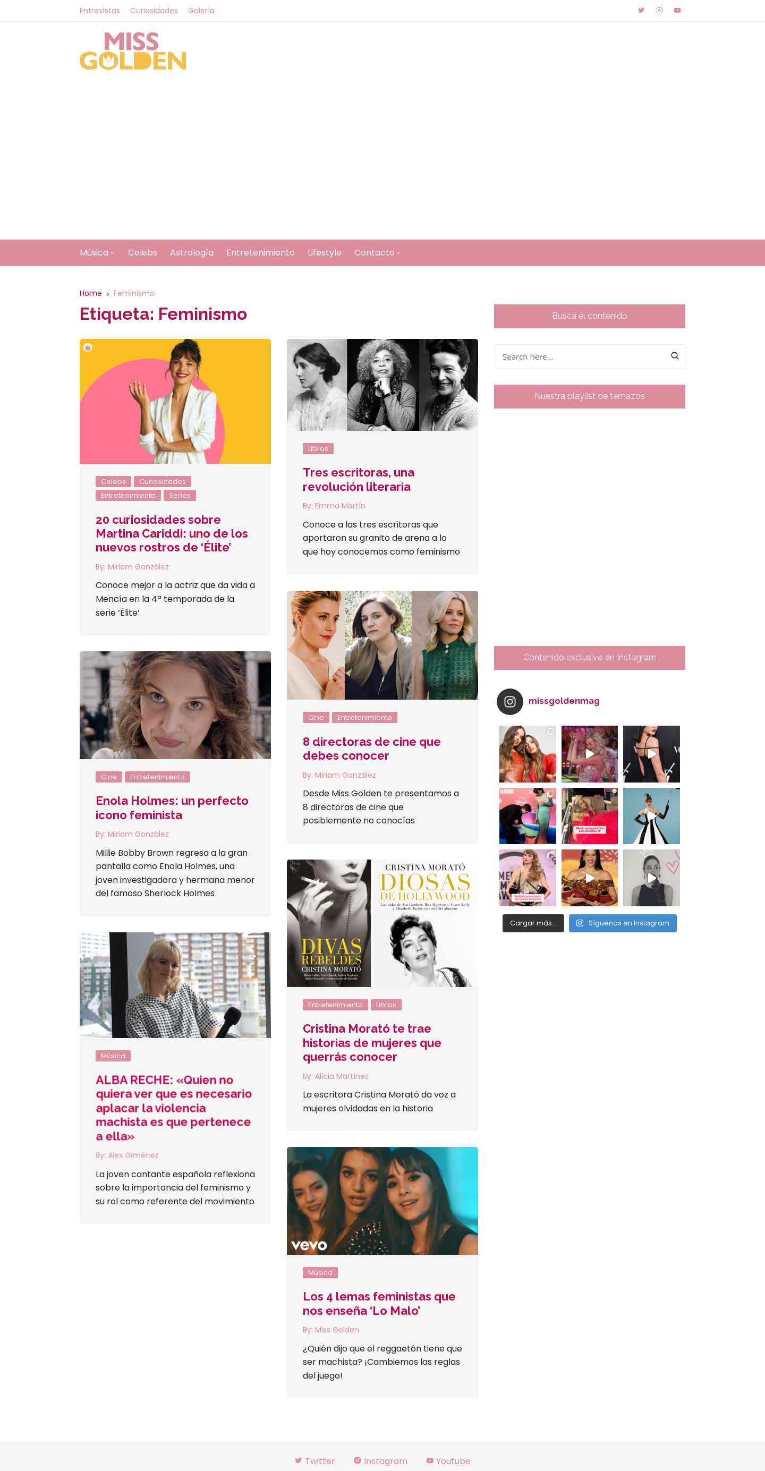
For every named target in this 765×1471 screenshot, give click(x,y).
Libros (318, 449)
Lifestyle (325, 252)
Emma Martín (340, 505)
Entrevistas (100, 10)
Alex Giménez (335, 1084)
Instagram (380, 1461)
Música (94, 252)
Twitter (314, 1461)
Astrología (192, 252)
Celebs (142, 252)
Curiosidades (154, 10)
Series (180, 495)
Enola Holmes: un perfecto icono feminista (172, 807)
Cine (316, 717)
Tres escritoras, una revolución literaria (358, 479)
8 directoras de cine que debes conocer (372, 748)
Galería (201, 10)
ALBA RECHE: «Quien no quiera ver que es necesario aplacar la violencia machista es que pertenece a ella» (376, 1037)
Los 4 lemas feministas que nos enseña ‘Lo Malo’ (177, 1172)
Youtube (448, 1461)
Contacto (374, 252)
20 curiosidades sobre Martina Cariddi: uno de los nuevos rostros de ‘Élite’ (172, 534)
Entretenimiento (260, 252)
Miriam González (138, 567)
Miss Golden (135, 1198)
